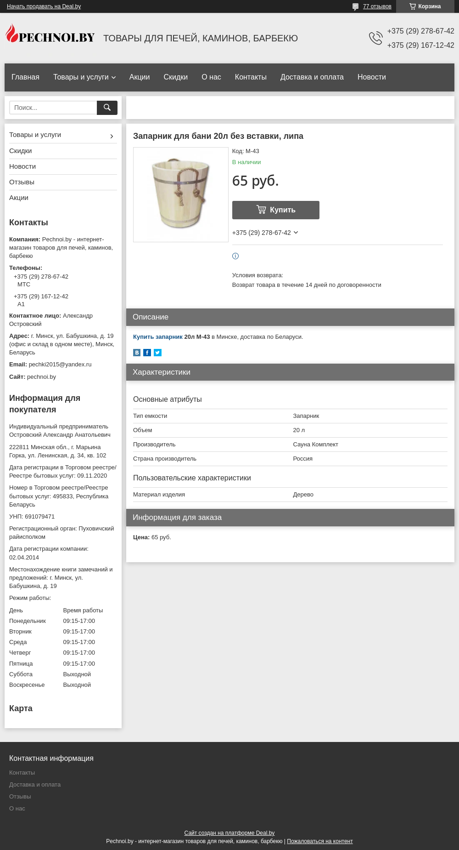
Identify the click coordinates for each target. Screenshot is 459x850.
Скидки (175, 77)
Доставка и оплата (312, 77)
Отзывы (21, 182)
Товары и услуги (81, 77)
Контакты (251, 77)
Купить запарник (158, 336)
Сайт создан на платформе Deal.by (230, 833)
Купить (283, 210)
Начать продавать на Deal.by (44, 6)
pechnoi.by (41, 376)
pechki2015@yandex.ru (60, 364)
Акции (139, 77)
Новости (372, 77)
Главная (25, 77)
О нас (211, 77)
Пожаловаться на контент (320, 841)
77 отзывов (377, 6)
